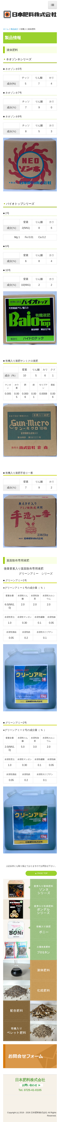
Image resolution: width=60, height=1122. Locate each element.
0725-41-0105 (33, 1090)
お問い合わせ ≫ (31, 1085)
